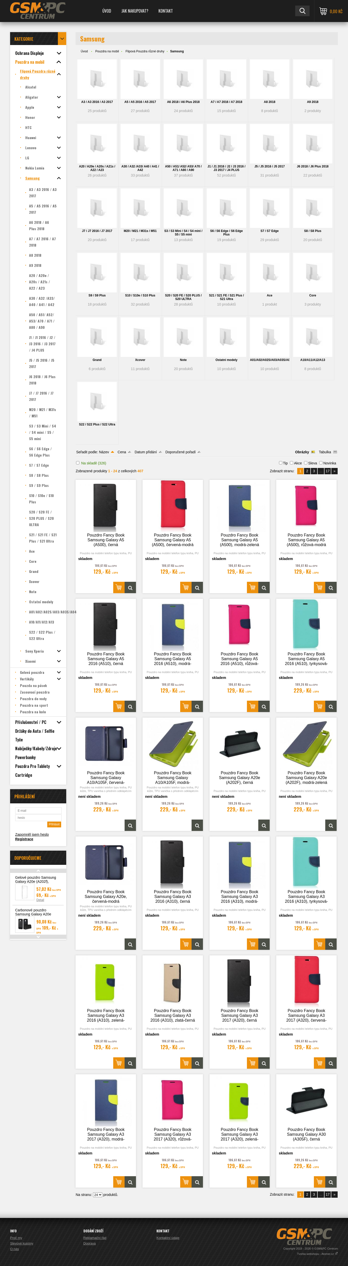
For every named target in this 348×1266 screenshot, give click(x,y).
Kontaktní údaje (167, 1238)
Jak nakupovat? (134, 11)
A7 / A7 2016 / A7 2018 (226, 102)
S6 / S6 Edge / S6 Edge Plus (226, 232)
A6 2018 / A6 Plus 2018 (183, 102)
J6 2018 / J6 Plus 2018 (313, 166)
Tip (285, 463)
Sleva (312, 463)
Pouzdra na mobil (107, 51)
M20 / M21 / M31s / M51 (140, 231)
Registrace (24, 839)
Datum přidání (146, 452)
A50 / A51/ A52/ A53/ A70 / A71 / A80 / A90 (183, 168)
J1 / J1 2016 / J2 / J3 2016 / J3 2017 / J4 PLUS (226, 168)
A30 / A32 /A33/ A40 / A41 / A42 (140, 168)
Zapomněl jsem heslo (32, 834)
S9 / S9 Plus (97, 295)
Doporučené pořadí (180, 452)
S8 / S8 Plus (312, 231)
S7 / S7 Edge (270, 231)
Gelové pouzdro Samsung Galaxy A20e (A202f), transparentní (35, 881)
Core (312, 295)
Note (183, 360)
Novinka (329, 463)
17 (328, 471)
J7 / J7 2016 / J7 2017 (97, 231)
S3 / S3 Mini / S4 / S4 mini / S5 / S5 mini (183, 232)
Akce (298, 463)
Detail (40, 900)
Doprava (89, 1243)
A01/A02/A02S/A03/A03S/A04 (269, 360)
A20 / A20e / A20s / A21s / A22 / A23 (97, 168)
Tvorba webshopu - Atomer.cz (317, 1253)
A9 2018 (312, 102)
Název (104, 452)
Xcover (140, 360)
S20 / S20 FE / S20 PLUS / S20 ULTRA (183, 297)
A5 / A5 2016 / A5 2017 (140, 102)
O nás (14, 1249)
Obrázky (302, 452)
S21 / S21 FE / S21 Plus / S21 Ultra (226, 297)
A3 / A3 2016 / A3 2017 (97, 102)
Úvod (106, 11)
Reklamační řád (94, 1238)
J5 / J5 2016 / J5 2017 (269, 166)
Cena (122, 452)
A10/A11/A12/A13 (312, 360)
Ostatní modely (227, 360)
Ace (269, 295)
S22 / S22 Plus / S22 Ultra (97, 424)
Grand (97, 360)
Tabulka (325, 452)
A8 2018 (269, 102)
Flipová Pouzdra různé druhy (145, 51)
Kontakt (165, 11)
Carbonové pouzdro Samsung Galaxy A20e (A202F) (33, 914)
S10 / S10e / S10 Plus (140, 295)
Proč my (16, 1238)
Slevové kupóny (21, 1243)
